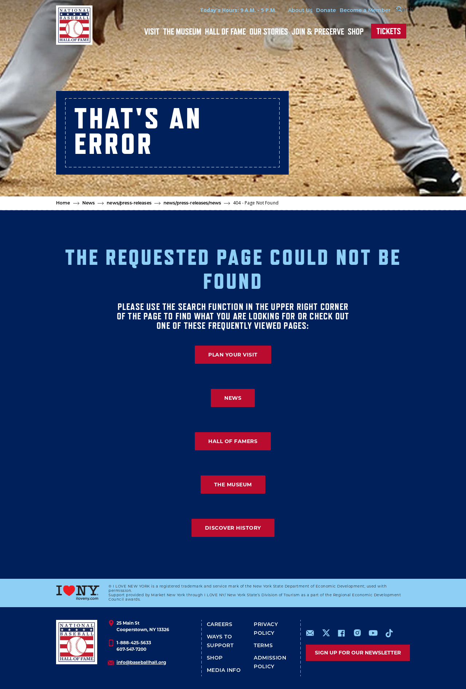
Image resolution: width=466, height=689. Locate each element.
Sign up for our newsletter (358, 652)
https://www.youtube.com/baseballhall (373, 633)
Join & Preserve (318, 31)
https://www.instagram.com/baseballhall (357, 633)
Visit (151, 31)
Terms (263, 646)
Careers (220, 625)
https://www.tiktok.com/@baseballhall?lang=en (389, 633)
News (88, 203)
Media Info (224, 670)
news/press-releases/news (192, 203)
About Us (283, 10)
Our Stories (268, 31)
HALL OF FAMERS (232, 441)
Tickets (388, 31)
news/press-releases (129, 203)
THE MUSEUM (233, 484)
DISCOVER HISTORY (233, 528)
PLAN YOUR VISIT (233, 354)
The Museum (182, 31)
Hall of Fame (225, 31)
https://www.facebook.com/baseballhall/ (341, 633)
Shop (356, 31)
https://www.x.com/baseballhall (325, 632)
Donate (309, 10)
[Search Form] (392, 10)
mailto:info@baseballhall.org (310, 633)
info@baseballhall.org (141, 662)
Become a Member (348, 10)
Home (63, 203)
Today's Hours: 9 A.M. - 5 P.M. (221, 10)
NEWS (232, 398)
